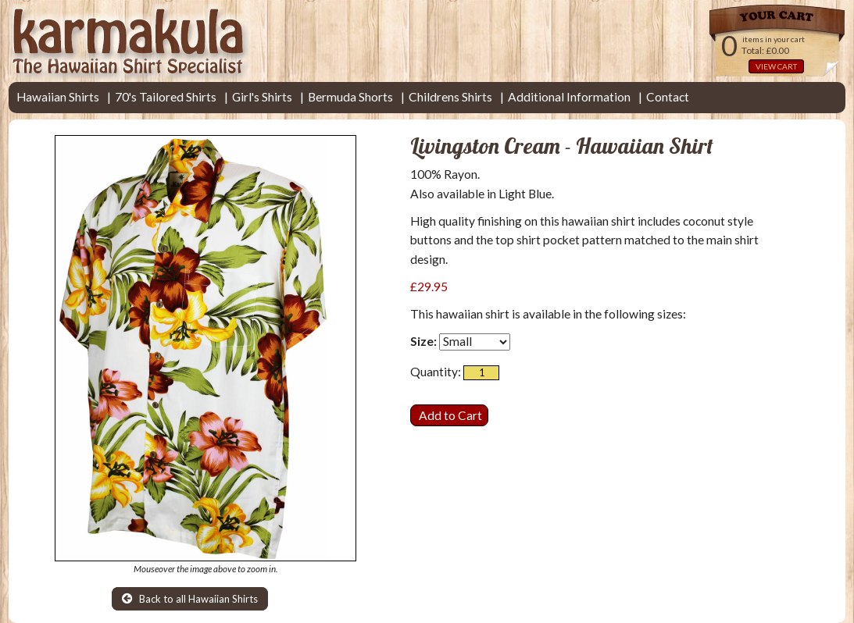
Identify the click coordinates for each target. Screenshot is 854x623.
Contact (667, 97)
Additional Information (569, 97)
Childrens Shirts (450, 97)
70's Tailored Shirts (165, 97)
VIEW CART (776, 66)
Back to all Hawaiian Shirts (190, 599)
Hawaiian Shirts (57, 97)
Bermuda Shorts (350, 97)
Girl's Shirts (262, 97)
